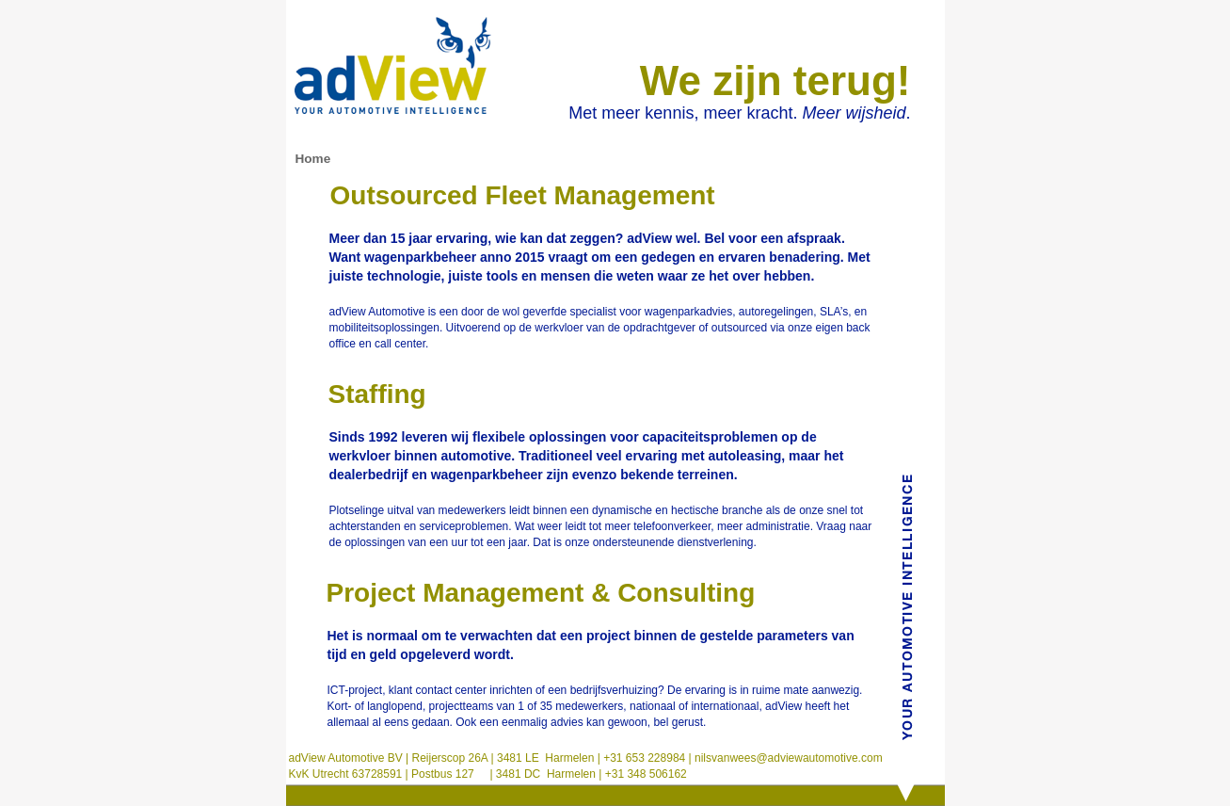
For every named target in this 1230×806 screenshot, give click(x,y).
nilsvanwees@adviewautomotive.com (787, 758)
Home (313, 159)
